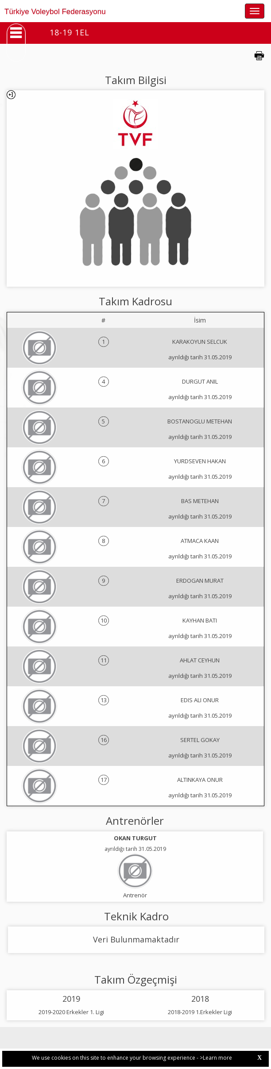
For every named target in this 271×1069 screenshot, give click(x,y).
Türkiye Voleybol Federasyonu (55, 12)
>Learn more (216, 1057)
